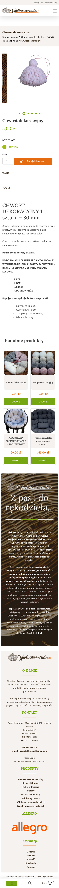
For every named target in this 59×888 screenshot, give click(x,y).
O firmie (31, 851)
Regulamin (30, 863)
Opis (6, 187)
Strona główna (9, 37)
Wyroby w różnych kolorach (30, 805)
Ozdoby (30, 790)
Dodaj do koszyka (31, 161)
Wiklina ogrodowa (30, 798)
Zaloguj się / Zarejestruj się (45, 2)
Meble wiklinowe (30, 786)
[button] (19, 113)
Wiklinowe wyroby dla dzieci (32, 37)
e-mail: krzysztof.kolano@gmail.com (29, 750)
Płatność (31, 859)
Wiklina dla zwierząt (30, 794)
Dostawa (31, 855)
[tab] (6, 187)
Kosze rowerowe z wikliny (30, 779)
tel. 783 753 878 (29, 747)
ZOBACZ (16, 401)
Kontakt (31, 866)
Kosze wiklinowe (30, 783)
